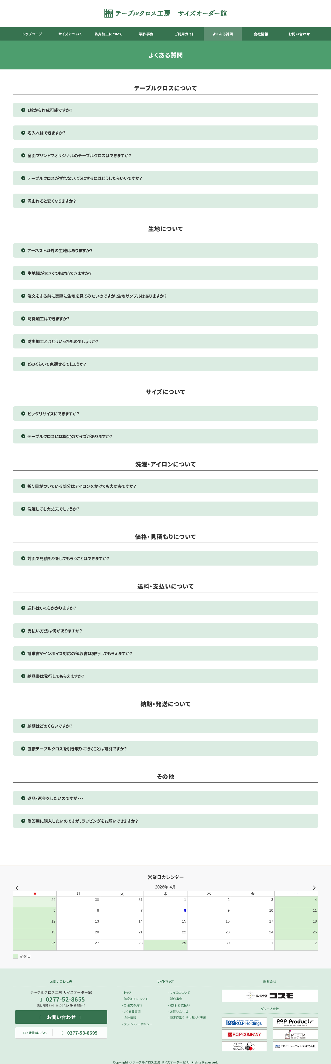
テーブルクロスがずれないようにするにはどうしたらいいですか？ (84, 178)
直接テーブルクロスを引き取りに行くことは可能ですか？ (77, 748)
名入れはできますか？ (46, 133)
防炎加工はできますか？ (48, 318)
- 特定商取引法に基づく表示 (187, 1017)
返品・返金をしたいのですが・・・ (55, 798)
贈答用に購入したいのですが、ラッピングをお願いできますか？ (82, 821)
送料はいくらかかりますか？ (52, 608)
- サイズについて (179, 992)
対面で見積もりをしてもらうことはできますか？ (68, 558)
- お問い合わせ (178, 1011)
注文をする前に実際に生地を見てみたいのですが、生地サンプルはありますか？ (97, 296)
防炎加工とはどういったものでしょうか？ (63, 341)
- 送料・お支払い (179, 1005)
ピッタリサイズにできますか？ (53, 413)
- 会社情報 (129, 1017)
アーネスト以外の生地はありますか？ (60, 250)
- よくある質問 (131, 1011)
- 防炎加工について (135, 998)
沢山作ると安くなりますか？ (51, 201)
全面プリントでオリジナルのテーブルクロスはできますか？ (79, 155)
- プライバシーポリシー (137, 1023)
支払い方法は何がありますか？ (54, 631)
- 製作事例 (175, 998)
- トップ (126, 992)
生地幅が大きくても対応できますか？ (59, 273)
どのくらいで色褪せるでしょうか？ (56, 364)
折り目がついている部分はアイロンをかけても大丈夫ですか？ (81, 486)
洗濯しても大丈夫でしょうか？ (53, 509)
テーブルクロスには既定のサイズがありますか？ (69, 436)
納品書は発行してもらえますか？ (56, 676)
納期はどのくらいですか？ (50, 726)
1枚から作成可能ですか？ (50, 110)
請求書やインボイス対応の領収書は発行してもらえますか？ (79, 653)
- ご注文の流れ (132, 1005)
